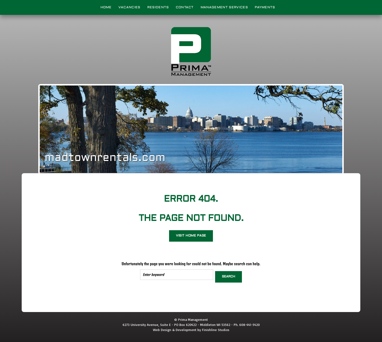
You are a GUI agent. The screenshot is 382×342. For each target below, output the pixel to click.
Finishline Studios (215, 328)
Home (106, 7)
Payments (265, 7)
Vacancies (129, 7)
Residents (158, 7)
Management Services (224, 7)
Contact (185, 7)
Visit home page (191, 235)
